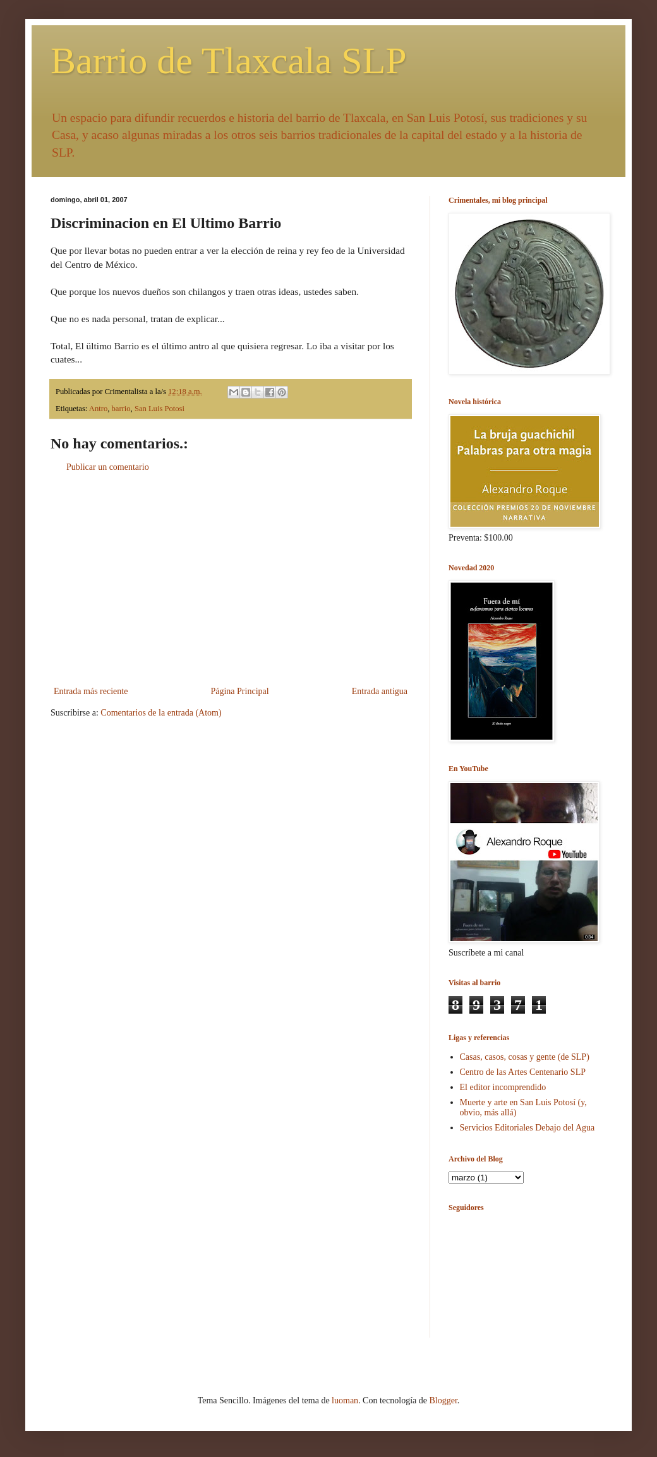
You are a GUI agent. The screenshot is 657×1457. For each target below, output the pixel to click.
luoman (345, 1400)
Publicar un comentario (107, 467)
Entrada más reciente (91, 691)
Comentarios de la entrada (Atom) (160, 712)
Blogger (443, 1400)
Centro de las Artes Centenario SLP (523, 1072)
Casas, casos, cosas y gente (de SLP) (524, 1057)
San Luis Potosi (159, 408)
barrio (121, 408)
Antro (98, 408)
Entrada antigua (379, 691)
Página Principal (239, 691)
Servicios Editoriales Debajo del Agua (527, 1127)
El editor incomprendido (503, 1087)
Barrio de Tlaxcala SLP (229, 60)
